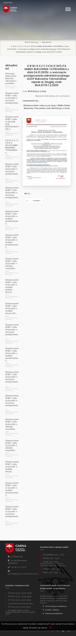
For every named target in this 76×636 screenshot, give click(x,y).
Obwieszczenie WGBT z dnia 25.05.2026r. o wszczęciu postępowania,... (12, 402)
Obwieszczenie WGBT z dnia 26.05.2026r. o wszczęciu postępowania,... (12, 331)
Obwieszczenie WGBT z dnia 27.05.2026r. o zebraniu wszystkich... (12, 263)
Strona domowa (32, 42)
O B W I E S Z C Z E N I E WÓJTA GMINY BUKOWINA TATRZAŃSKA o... (11, 146)
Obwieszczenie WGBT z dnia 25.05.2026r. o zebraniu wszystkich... (12, 424)
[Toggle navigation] (68, 9)
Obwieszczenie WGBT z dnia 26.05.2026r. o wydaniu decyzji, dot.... (12, 308)
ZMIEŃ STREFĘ (7, 2)
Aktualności (46, 42)
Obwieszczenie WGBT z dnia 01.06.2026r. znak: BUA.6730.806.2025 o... (12, 123)
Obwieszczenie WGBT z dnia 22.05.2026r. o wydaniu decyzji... (12, 467)
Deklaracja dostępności (54, 613)
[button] (34, 201)
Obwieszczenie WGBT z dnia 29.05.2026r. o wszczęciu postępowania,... (12, 170)
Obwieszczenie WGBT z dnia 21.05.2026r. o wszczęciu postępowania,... (12, 513)
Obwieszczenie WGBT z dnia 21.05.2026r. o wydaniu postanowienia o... (12, 489)
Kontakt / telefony (52, 610)
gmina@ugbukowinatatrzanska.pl (23, 574)
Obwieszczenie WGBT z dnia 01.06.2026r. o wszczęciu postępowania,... (12, 99)
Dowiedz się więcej (38, 628)
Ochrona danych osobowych (56, 606)
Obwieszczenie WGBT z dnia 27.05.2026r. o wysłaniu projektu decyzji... (12, 286)
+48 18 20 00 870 (18, 567)
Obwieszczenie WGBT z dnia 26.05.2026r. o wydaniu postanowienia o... (12, 354)
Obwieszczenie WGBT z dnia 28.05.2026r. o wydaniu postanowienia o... (12, 217)
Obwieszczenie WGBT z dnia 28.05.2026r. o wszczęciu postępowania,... (12, 194)
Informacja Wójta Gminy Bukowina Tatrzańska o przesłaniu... (10, 78)
